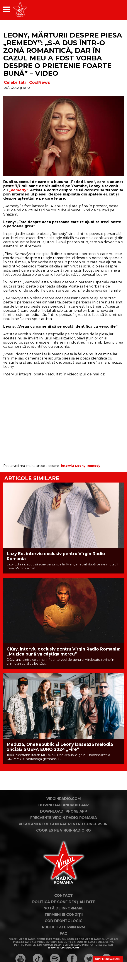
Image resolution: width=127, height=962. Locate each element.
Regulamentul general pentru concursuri (63, 824)
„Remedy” (18, 190)
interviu (67, 466)
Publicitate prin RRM (63, 927)
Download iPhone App (63, 811)
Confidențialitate (107, 959)
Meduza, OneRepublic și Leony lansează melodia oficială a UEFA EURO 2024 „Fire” (60, 747)
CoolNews (39, 82)
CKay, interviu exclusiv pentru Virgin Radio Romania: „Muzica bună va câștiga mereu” (63, 652)
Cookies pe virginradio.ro (63, 830)
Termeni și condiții (63, 914)
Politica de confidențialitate (63, 902)
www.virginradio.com (63, 947)
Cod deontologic (63, 921)
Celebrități (15, 82)
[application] (113, 9)
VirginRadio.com (63, 799)
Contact (63, 896)
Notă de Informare (63, 908)
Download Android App (63, 805)
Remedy (93, 466)
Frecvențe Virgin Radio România (63, 818)
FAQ (64, 933)
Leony (80, 466)
